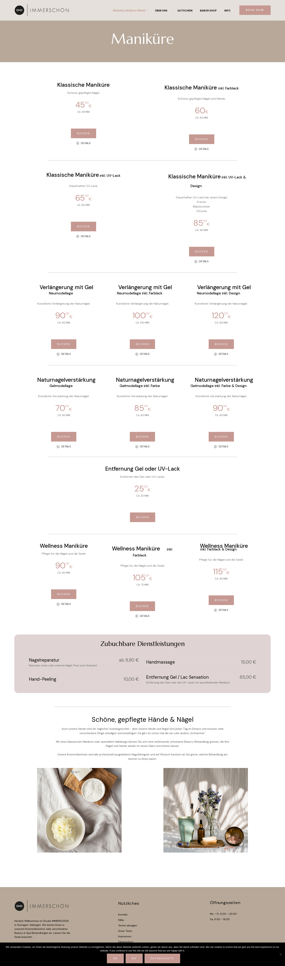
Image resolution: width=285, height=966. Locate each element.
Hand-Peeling (42, 679)
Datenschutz (162, 958)
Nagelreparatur (44, 660)
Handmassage (160, 662)
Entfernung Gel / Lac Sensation (177, 677)
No (134, 958)
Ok (115, 958)
